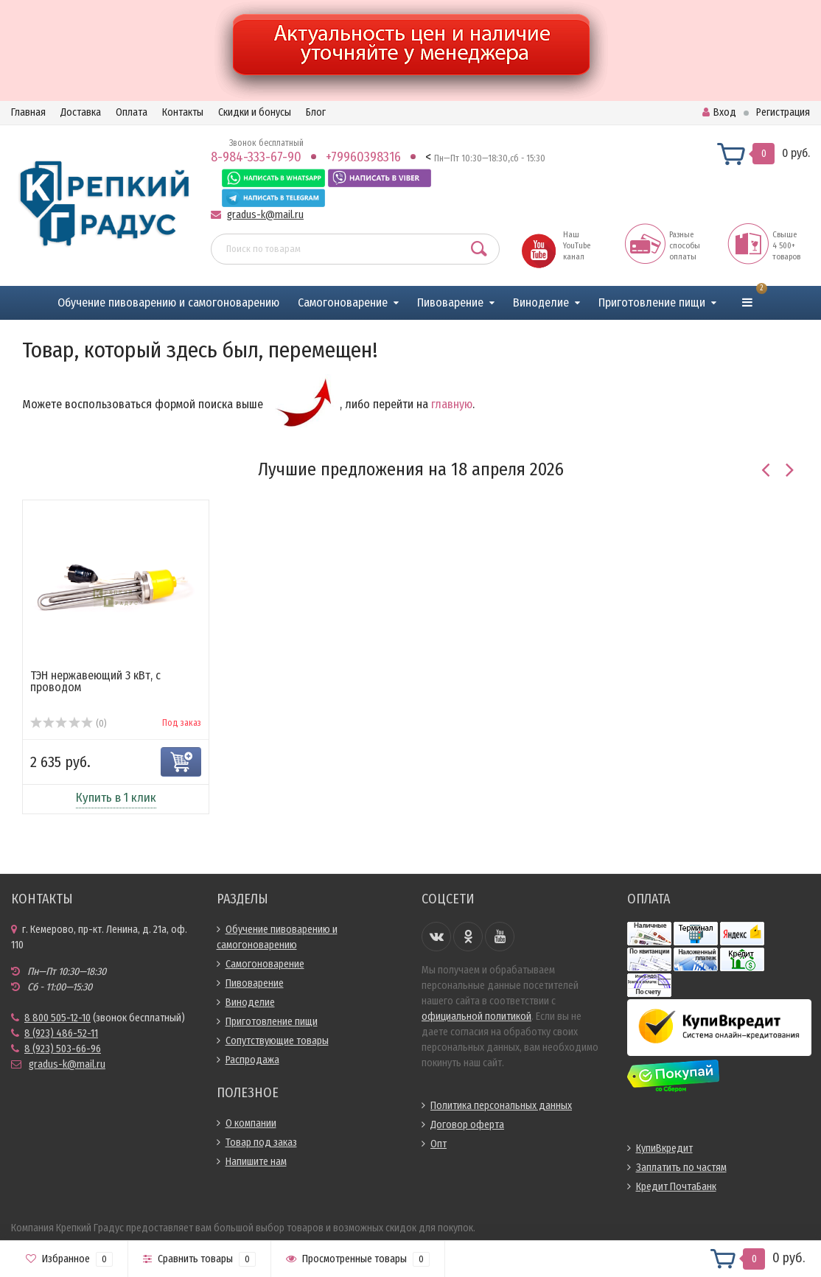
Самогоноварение (343, 302)
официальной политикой (476, 1016)
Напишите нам (256, 1161)
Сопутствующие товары (277, 1041)
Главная (28, 112)
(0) (68, 723)
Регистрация (783, 112)
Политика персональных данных (501, 1105)
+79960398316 (363, 157)
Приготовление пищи (651, 302)
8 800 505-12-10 (57, 1018)
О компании (251, 1123)
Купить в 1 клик (116, 797)
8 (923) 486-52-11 (61, 1033)
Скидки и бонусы (254, 112)
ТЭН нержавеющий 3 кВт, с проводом (95, 681)
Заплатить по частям (681, 1167)
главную (451, 404)
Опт (438, 1144)
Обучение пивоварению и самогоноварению (168, 302)
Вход (719, 112)
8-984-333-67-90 (256, 157)
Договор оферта (467, 1125)
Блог (316, 112)
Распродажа (252, 1060)
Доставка (80, 112)
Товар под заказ (261, 1142)
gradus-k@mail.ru (265, 215)
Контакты (182, 112)
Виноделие (541, 302)
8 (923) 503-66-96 (62, 1049)
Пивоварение (450, 302)
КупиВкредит (664, 1148)
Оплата (131, 112)
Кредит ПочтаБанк (676, 1186)
